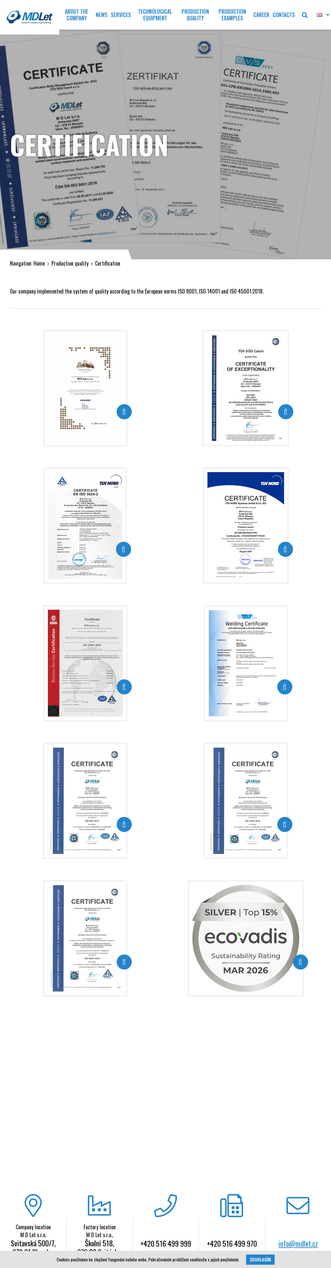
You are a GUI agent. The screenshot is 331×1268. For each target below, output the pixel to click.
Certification (107, 263)
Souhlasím (260, 1259)
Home (39, 263)
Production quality (69, 263)
